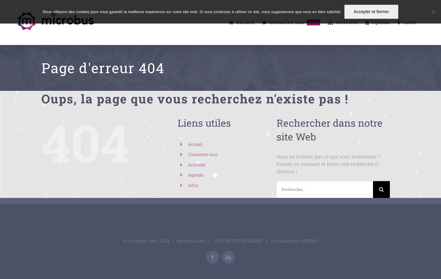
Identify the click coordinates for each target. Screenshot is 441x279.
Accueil (195, 144)
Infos (193, 185)
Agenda (195, 175)
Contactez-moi (202, 154)
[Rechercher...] (325, 189)
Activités (196, 165)
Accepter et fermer (371, 11)
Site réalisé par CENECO (294, 241)
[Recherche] (381, 189)
